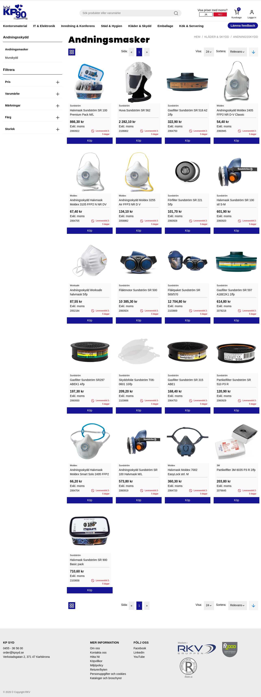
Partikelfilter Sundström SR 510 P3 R (234, 382)
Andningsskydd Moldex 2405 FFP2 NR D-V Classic (235, 112)
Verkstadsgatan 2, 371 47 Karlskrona (26, 656)
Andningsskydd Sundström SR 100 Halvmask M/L (138, 472)
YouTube (139, 656)
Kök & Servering (191, 26)
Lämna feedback (243, 25)
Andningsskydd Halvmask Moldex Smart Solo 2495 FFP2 (89, 472)
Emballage (165, 26)
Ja (205, 14)
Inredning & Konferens (78, 26)
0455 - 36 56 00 (13, 648)
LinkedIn (139, 652)
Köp (89, 140)
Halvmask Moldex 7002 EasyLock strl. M (183, 472)
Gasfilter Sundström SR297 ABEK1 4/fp (87, 382)
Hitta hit (95, 656)
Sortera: (221, 51)
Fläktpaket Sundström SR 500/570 (184, 292)
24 (209, 52)
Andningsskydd (245, 36)
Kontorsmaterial (15, 26)
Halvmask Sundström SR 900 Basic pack (88, 562)
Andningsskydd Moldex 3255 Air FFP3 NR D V (137, 202)
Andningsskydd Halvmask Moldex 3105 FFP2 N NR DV (88, 202)
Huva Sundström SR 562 (134, 110)
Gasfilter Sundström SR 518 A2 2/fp (188, 112)
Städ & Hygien (111, 26)
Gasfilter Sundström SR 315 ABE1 (185, 382)
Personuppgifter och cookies (108, 673)
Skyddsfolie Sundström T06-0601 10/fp (137, 382)
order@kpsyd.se (13, 652)
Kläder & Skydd (139, 26)
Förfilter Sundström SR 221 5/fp (185, 202)
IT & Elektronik (44, 26)
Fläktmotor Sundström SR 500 (138, 290)
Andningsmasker (16, 49)
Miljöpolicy (96, 665)
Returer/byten (98, 669)
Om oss (95, 648)
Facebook (140, 648)
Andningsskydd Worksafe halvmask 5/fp (86, 292)
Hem (197, 36)
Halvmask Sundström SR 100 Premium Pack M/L (88, 112)
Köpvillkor (96, 661)
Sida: (124, 51)
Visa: (199, 51)
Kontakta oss (98, 652)
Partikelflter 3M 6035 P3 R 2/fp (236, 470)
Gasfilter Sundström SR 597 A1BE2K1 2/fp (234, 292)
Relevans (237, 52)
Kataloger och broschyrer (106, 678)
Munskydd (11, 57)
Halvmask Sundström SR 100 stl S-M (235, 202)
